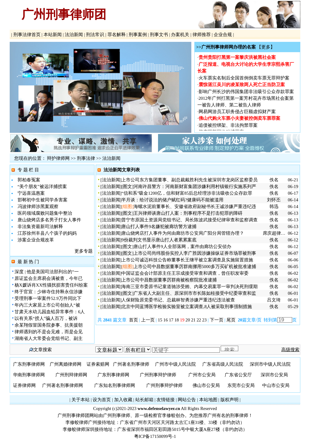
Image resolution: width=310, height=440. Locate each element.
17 (171, 319)
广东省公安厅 (238, 374)
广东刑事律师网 (29, 364)
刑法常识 (95, 34)
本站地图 (208, 399)
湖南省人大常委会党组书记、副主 (49, 338)
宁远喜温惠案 (31, 193)
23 (204, 319)
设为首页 (102, 399)
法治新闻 (74, 34)
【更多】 (266, 47)
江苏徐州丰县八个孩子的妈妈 (47, 233)
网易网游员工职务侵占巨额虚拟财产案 (237, 112)
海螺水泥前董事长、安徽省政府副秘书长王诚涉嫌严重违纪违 (195, 206)
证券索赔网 (98, 364)
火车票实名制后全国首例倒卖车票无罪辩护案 (244, 78)
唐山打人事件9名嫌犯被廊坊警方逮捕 (158, 226)
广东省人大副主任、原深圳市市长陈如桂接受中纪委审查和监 (195, 293)
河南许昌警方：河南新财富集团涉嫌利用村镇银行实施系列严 (195, 186)
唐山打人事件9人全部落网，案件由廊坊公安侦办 (182, 246)
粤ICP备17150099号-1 (155, 436)
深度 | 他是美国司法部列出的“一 (47, 271)
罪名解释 (116, 34)
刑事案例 (137, 34)
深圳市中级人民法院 (270, 364)
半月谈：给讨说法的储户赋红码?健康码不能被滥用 (172, 199)
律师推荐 (201, 34)
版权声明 (229, 399)
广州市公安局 (202, 374)
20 (188, 319)
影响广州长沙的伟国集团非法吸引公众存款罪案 (246, 92)
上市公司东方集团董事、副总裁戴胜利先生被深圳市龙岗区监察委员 (189, 179)
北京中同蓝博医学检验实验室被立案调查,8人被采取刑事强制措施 (186, 306)
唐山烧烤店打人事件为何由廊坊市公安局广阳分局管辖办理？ (182, 233)
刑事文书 (159, 34)
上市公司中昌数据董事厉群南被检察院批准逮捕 (169, 279)
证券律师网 (24, 385)
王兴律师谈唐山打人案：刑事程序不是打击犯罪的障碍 (188, 213)
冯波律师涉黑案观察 (38, 206)
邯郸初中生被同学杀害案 (43, 199)
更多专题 (83, 251)
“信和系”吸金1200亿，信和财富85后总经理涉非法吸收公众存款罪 (186, 193)
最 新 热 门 (28, 261)
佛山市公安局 (206, 385)
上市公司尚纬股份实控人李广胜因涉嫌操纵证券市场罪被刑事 (195, 253)
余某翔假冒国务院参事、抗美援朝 (49, 325)
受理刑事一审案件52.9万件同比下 (48, 298)
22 (199, 319)
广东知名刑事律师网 (114, 385)
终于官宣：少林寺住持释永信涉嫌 (49, 291)
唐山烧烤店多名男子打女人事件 (49, 219)
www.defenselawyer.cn (158, 408)
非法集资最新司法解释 (40, 226)
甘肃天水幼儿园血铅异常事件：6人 (50, 311)
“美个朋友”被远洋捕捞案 (42, 186)
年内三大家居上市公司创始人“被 (47, 305)
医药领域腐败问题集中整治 (45, 213)
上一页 (148, 319)
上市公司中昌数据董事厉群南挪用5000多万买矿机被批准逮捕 (195, 266)
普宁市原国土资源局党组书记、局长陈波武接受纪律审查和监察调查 (189, 219)
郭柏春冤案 (29, 179)
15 (160, 319)
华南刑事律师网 (29, 374)
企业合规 (223, 34)
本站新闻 (52, 34)
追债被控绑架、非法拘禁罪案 (228, 126)
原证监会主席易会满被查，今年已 (49, 278)
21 (193, 319)
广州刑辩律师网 (71, 374)
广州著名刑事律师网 (62, 385)
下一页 (216, 319)
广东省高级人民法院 (222, 364)
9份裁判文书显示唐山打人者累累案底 (158, 239)
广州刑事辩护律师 (158, 374)
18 (176, 319)
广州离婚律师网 (65, 364)
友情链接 (166, 399)
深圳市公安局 (274, 374)
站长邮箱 (144, 399)
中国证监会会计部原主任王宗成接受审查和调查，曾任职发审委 (185, 273)
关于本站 (80, 399)
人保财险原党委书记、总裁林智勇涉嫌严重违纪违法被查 (178, 299)
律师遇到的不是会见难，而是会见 (49, 331)
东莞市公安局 (241, 385)
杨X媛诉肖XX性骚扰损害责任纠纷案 (51, 285)
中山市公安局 (275, 385)
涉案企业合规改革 (36, 239)
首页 (133, 319)
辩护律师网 (58, 158)
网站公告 (187, 399)
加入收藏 (123, 399)
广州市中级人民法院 (175, 364)
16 (165, 319)
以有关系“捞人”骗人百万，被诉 (46, 318)
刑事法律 (86, 158)
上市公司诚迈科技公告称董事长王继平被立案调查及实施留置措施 (187, 259)
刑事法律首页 (26, 34)
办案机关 (180, 34)
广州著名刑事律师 (131, 364)
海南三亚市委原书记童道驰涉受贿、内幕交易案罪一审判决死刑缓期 (189, 286)
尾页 (231, 319)
